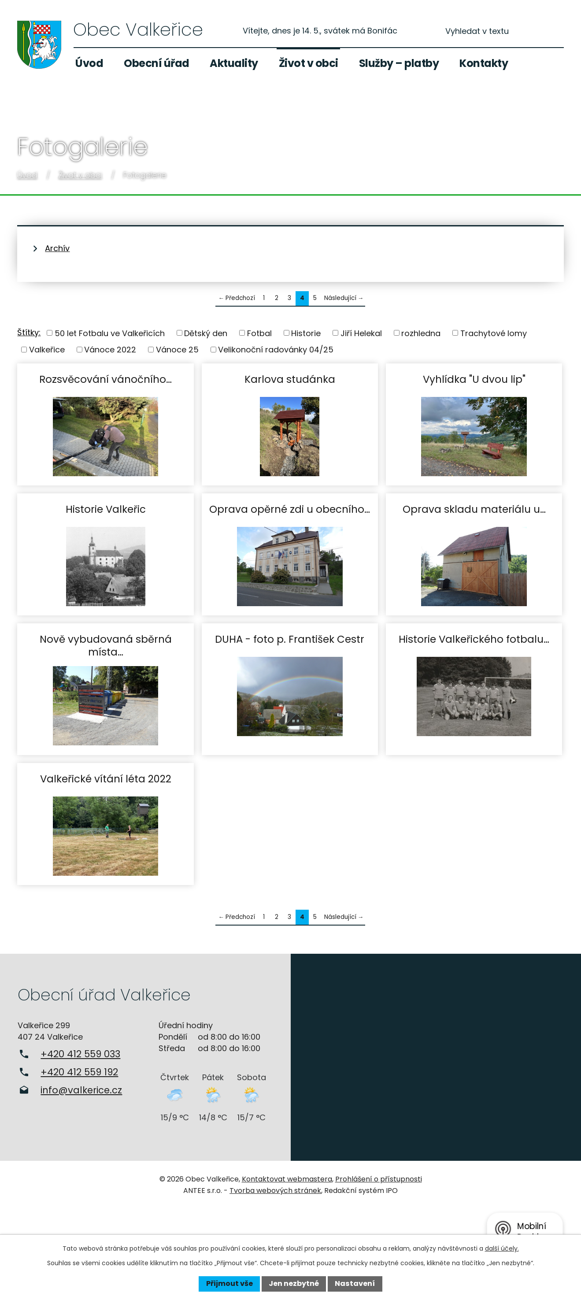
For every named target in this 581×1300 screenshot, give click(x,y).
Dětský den (205, 332)
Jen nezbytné (294, 1283)
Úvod (89, 63)
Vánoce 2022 (110, 349)
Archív (57, 248)
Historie (306, 332)
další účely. (502, 1248)
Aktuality (234, 63)
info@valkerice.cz (81, 1090)
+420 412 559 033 (80, 1054)
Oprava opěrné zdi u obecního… (289, 509)
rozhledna (420, 332)
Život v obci (308, 63)
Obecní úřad (156, 63)
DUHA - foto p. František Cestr (289, 639)
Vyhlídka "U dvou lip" (474, 379)
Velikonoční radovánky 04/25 (275, 349)
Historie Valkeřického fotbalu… (474, 639)
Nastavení (355, 1283)
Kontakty (483, 63)
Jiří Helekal (361, 332)
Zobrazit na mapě (436, 1057)
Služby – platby (399, 63)
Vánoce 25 (177, 349)
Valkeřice (47, 349)
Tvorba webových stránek (275, 1190)
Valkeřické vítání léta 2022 (105, 778)
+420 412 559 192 (79, 1072)
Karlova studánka (289, 379)
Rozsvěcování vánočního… (105, 379)
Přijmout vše (229, 1283)
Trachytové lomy (493, 332)
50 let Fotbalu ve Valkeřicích (110, 332)
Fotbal (259, 332)
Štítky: (29, 332)
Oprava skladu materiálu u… (474, 509)
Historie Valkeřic (106, 509)
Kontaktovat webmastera (287, 1179)
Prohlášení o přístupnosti (378, 1179)
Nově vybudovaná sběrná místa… (106, 645)
